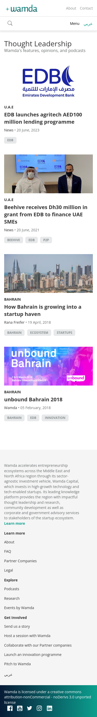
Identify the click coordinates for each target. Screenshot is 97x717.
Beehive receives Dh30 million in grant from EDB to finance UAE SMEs (45, 214)
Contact (86, 8)
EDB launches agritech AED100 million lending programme (43, 118)
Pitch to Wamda (17, 663)
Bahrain (12, 299)
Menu (74, 23)
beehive (13, 240)
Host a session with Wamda (27, 635)
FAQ (7, 551)
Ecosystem (39, 332)
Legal (8, 570)
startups (64, 332)
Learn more (14, 523)
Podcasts (11, 588)
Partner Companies (20, 560)
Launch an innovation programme (33, 654)
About (71, 8)
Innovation (55, 418)
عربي (88, 23)
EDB (10, 140)
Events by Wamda (19, 607)
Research (12, 598)
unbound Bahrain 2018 (33, 399)
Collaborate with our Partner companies (38, 645)
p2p (46, 240)
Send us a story (17, 626)
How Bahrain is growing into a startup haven (42, 310)
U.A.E (8, 107)
